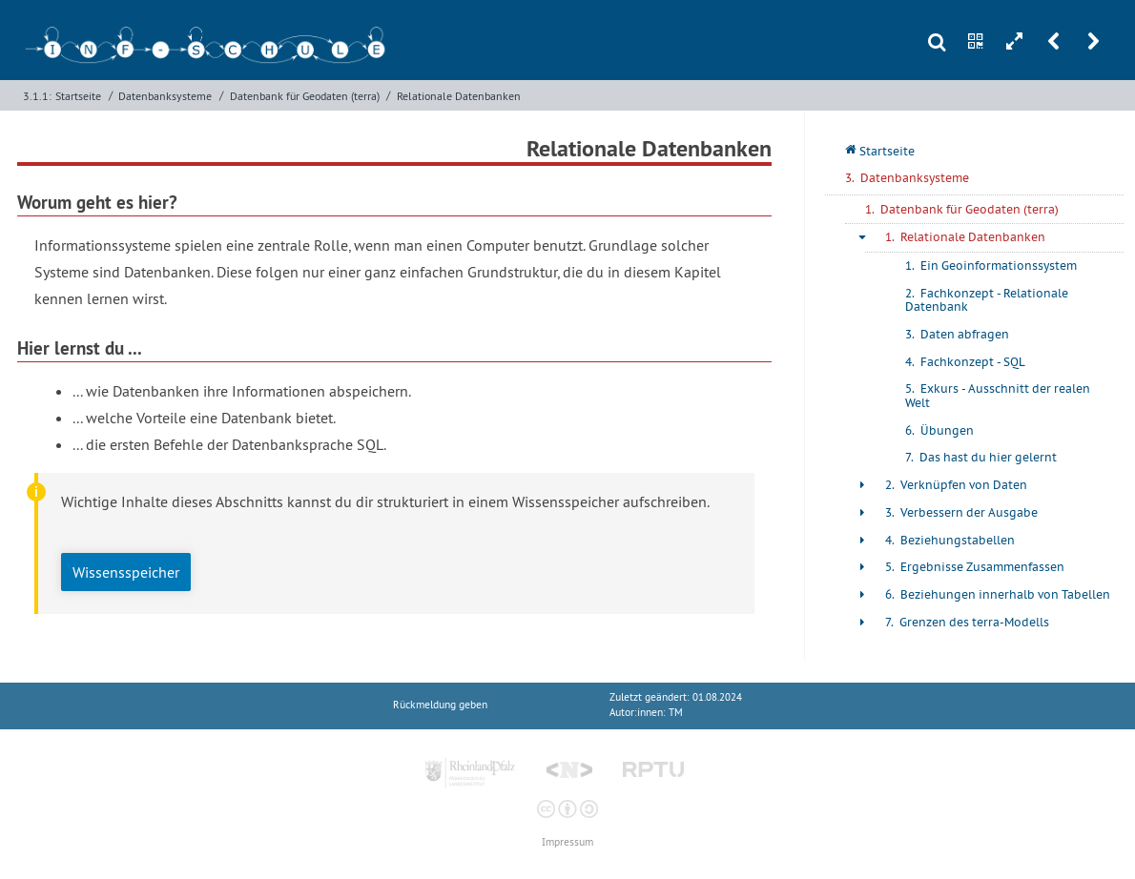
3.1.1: (37, 96)
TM (676, 712)
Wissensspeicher (125, 572)
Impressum (567, 842)
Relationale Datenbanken (459, 96)
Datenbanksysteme (165, 96)
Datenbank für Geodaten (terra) (305, 96)
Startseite (78, 96)
